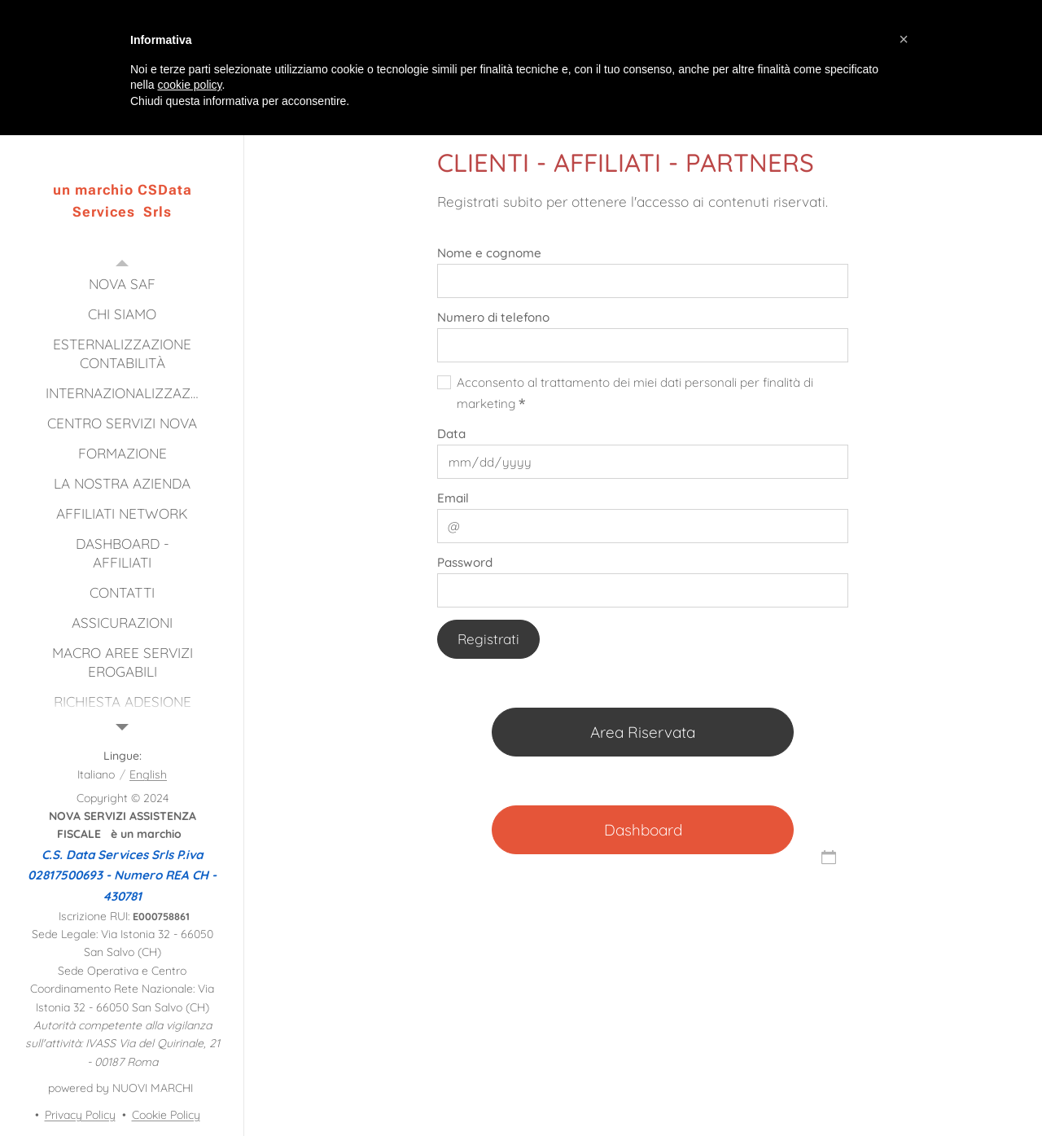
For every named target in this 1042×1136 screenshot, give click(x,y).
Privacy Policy (80, 1114)
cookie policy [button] (189, 84)
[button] (904, 39)
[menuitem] (122, 283)
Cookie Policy (166, 1114)
